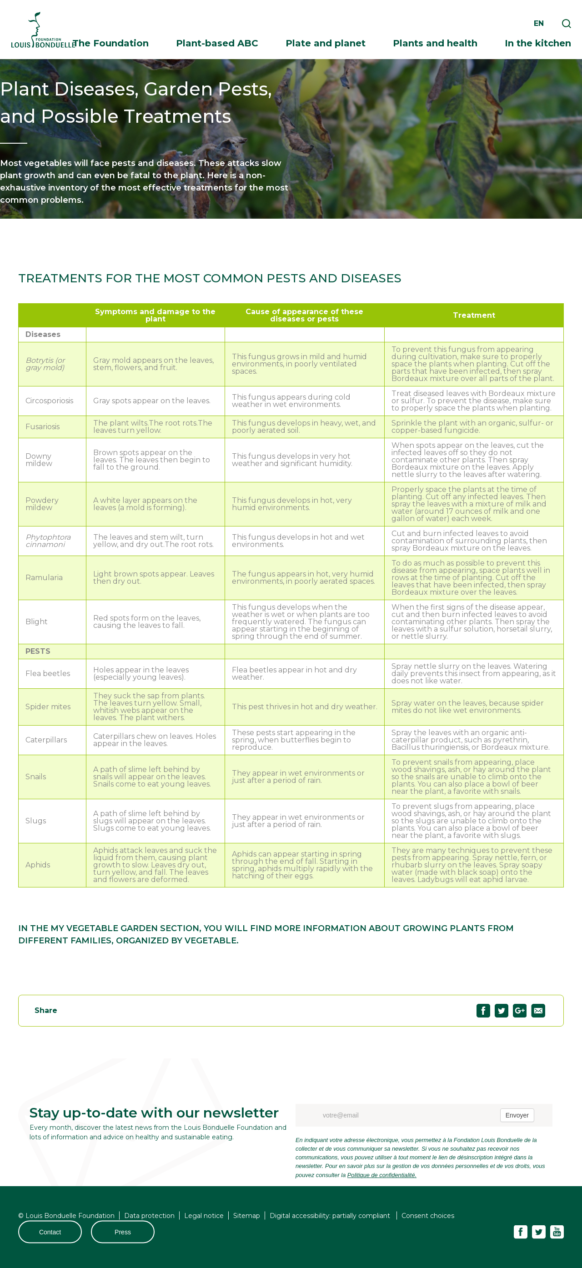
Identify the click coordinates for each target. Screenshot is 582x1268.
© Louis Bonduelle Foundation (66, 1215)
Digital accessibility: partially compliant (331, 1215)
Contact (50, 1231)
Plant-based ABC (217, 43)
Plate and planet (326, 43)
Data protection (149, 1215)
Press (123, 1231)
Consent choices (427, 1215)
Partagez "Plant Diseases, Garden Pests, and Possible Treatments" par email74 (538, 1010)
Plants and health (435, 43)
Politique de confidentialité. (381, 1175)
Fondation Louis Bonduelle (43, 29)
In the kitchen (538, 43)
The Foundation (110, 43)
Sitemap (246, 1215)
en (539, 23)
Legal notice (204, 1215)
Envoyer (517, 1115)
